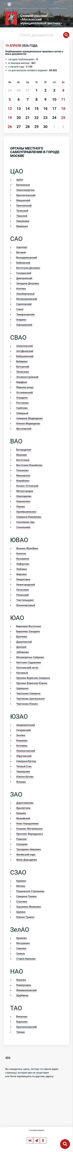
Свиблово (22, 408)
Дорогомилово (24, 802)
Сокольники (23, 527)
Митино (20, 886)
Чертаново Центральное (30, 698)
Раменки (21, 839)
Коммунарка (23, 985)
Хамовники (22, 221)
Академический (25, 725)
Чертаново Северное (28, 693)
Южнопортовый (25, 605)
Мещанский (23, 200)
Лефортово (22, 563)
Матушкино (23, 943)
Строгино (21, 901)
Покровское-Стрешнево (30, 891)
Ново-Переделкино (27, 823)
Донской (21, 647)
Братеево (21, 636)
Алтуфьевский (24, 351)
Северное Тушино (26, 896)
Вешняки (21, 454)
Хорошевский (24, 324)
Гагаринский (23, 730)
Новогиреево (23, 496)
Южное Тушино (25, 917)
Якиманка (22, 226)
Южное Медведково (28, 423)
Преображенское (26, 511)
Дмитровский (24, 278)
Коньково (21, 740)
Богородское (23, 449)
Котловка (21, 745)
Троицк (20, 1032)
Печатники (22, 589)
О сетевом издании (36, 1130)
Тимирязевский (25, 314)
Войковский (23, 262)
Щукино (21, 911)
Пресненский (24, 205)
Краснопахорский (26, 1026)
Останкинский (24, 392)
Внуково (21, 979)
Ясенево (21, 781)
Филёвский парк (25, 854)
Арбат (19, 179)
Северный (22, 413)
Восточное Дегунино (28, 267)
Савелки (21, 948)
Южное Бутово (25, 776)
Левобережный (25, 293)
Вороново (21, 1021)
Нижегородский (25, 584)
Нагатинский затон (27, 667)
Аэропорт (21, 247)
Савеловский (23, 304)
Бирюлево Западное (28, 631)
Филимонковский (26, 990)
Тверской (21, 215)
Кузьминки (22, 558)
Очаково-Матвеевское (29, 828)
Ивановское (23, 475)
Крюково (21, 938)
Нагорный (22, 672)
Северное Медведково (29, 418)
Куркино (21, 880)
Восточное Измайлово (29, 465)
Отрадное (21, 397)
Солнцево (22, 844)
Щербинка (22, 995)
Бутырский (22, 366)
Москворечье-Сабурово (30, 657)
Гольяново (22, 470)
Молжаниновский (26, 299)
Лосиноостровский (27, 377)
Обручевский (23, 756)
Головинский (23, 273)
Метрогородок (24, 491)
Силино (20, 953)
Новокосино (23, 501)
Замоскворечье (25, 190)
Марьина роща (24, 387)
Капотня (21, 553)
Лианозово (22, 371)
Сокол (19, 309)
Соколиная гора (25, 522)
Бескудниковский (26, 257)
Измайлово (22, 480)
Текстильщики (24, 600)
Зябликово (22, 652)
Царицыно (22, 688)
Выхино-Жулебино (27, 548)
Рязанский (22, 594)
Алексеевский (24, 346)
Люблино (21, 569)
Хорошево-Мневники (28, 906)
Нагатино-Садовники (28, 662)
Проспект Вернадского (29, 833)
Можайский (23, 818)
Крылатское (23, 808)
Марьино (21, 574)
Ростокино (22, 402)
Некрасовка (23, 579)
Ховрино (21, 319)
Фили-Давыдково (26, 859)
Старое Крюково (26, 958)
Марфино (21, 382)
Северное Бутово (26, 761)
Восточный (22, 460)
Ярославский (23, 428)
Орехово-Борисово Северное (33, 678)
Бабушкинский (24, 356)
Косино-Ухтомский (27, 485)
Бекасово (21, 1016)
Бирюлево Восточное (28, 626)
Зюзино (20, 735)
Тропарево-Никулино (28, 849)
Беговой (21, 252)
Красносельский (25, 195)
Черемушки (23, 771)
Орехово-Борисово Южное (31, 683)
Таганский (22, 210)
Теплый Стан (23, 766)
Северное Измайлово (28, 516)
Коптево (21, 288)
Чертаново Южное (27, 703)
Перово (20, 506)
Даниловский (24, 641)
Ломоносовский (25, 750)
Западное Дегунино (27, 283)
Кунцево (21, 813)
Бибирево (21, 361)
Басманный (23, 184)
